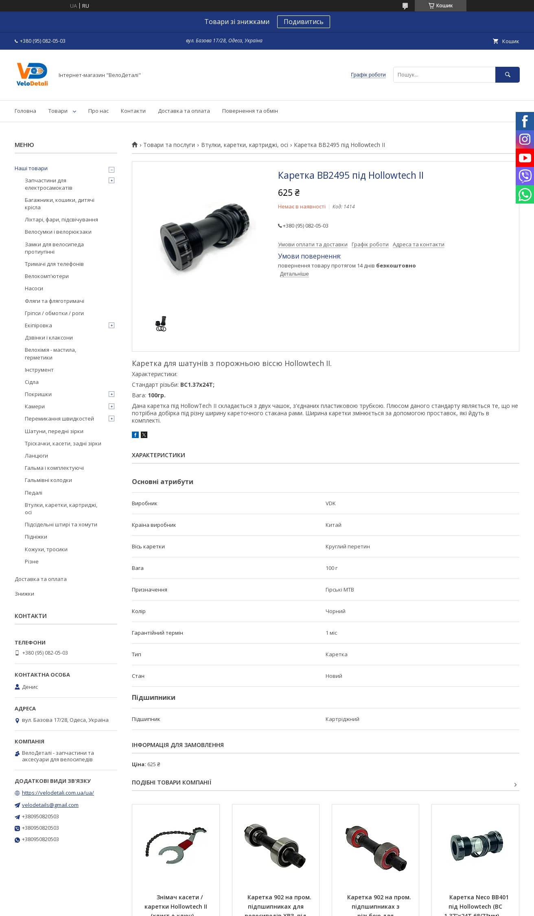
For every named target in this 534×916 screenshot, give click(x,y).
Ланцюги (36, 455)
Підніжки (36, 536)
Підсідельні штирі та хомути (61, 524)
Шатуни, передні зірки (54, 431)
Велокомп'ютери (47, 276)
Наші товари (31, 168)
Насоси (34, 288)
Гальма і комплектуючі (54, 467)
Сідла (32, 382)
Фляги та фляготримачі (54, 301)
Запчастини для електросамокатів (48, 184)
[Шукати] (507, 75)
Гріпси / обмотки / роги (54, 313)
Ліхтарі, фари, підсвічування (61, 219)
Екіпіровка (38, 325)
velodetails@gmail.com (50, 805)
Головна (25, 110)
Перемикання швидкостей (59, 418)
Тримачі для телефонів (54, 263)
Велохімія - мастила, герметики (50, 353)
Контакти (133, 110)
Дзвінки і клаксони (49, 337)
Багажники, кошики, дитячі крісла (59, 203)
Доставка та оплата (184, 110)
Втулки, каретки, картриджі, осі (244, 145)
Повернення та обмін (250, 110)
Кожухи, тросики (46, 549)
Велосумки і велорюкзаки (58, 231)
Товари (58, 110)
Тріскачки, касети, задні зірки (63, 443)
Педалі (33, 492)
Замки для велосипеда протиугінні (54, 248)
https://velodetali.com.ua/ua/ (58, 792)
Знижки (24, 593)
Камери (35, 406)
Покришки (38, 394)
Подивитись (304, 21)
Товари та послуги (169, 145)
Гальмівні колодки (48, 480)
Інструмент (39, 369)
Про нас (98, 110)
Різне (32, 561)
